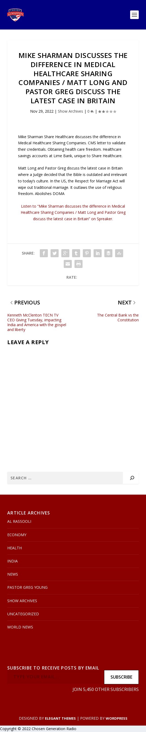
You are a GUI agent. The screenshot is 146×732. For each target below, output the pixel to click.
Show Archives (70, 111)
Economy (16, 534)
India (12, 561)
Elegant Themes (60, 718)
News (12, 574)
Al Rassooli (19, 521)
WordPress (116, 718)
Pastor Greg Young (27, 587)
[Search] (132, 478)
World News (20, 627)
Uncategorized (23, 613)
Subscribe (121, 677)
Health (14, 547)
